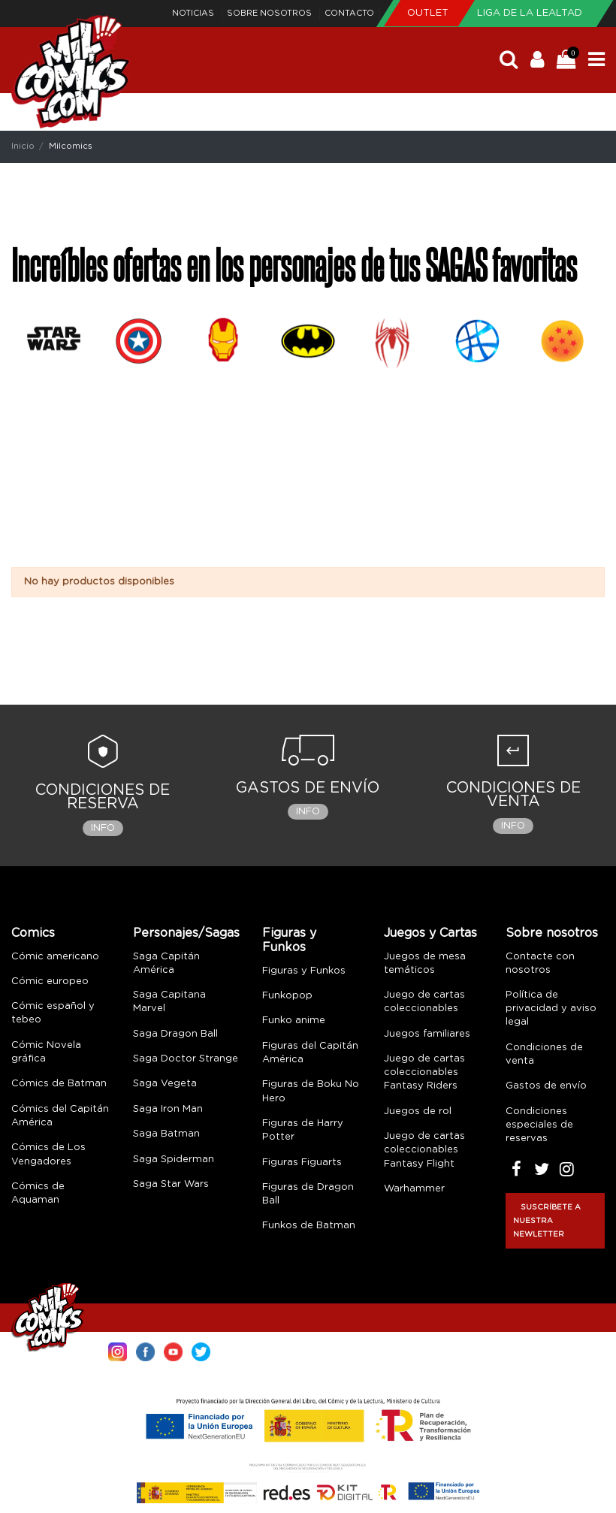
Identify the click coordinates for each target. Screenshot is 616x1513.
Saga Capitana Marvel (169, 1001)
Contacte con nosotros (540, 963)
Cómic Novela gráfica (46, 1052)
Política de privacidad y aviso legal (551, 1008)
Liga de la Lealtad (529, 13)
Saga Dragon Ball (175, 1034)
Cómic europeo (50, 981)
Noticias (194, 13)
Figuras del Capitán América (310, 1053)
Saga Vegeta (165, 1084)
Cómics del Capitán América (60, 1116)
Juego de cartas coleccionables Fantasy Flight (424, 1149)
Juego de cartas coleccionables (424, 1001)
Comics (33, 933)
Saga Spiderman (173, 1159)
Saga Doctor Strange (185, 1059)
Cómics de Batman (59, 1084)
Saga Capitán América (166, 963)
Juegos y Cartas (430, 933)
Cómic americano (55, 957)
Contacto (349, 13)
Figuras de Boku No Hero (310, 1091)
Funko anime (293, 1020)
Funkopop (287, 996)
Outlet (429, 13)
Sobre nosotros (270, 13)
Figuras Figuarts (302, 1162)
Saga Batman (166, 1134)
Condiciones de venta (544, 1054)
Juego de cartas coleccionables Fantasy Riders (424, 1072)
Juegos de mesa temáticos (425, 963)
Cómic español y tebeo (53, 1013)
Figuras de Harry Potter (302, 1130)
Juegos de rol (417, 1111)
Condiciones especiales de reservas (539, 1125)
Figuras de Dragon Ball (308, 1194)
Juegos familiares (427, 1034)
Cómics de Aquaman (38, 1193)
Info (103, 828)
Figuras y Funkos (289, 940)
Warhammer (414, 1189)
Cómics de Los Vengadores (48, 1154)
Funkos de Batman (308, 1226)
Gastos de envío (546, 1086)
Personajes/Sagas (186, 933)
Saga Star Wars (171, 1184)
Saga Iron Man (168, 1109)
